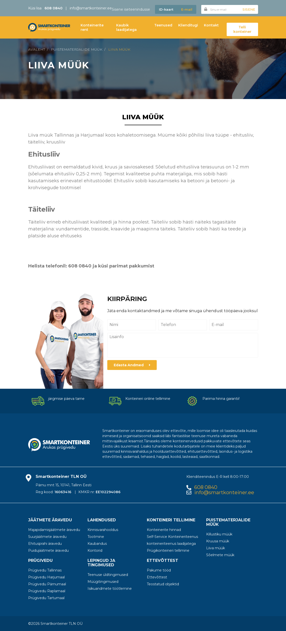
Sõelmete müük (220, 555)
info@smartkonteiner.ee (91, 8)
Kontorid (95, 550)
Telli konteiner (242, 29)
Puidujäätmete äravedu (48, 550)
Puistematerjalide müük (76, 49)
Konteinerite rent (92, 27)
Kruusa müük (217, 541)
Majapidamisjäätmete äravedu (54, 530)
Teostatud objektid (163, 584)
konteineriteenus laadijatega (171, 543)
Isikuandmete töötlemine (110, 588)
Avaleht (36, 49)
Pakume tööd (159, 570)
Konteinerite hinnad (164, 530)
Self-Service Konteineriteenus (172, 536)
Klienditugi (188, 25)
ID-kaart (166, 9)
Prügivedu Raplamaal (46, 591)
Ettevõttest (157, 577)
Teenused (163, 25)
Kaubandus (97, 543)
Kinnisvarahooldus (103, 530)
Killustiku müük (219, 534)
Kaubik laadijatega (126, 27)
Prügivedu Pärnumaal (47, 584)
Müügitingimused (103, 581)
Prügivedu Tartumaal (46, 598)
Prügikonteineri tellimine (168, 550)
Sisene (248, 9)
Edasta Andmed (132, 365)
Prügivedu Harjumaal (46, 577)
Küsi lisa (45, 8)
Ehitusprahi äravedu (45, 543)
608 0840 (205, 487)
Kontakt (211, 25)
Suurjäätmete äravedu (47, 536)
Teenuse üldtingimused (108, 574)
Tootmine (96, 536)
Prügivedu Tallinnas (45, 570)
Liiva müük (119, 49)
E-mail (186, 9)
